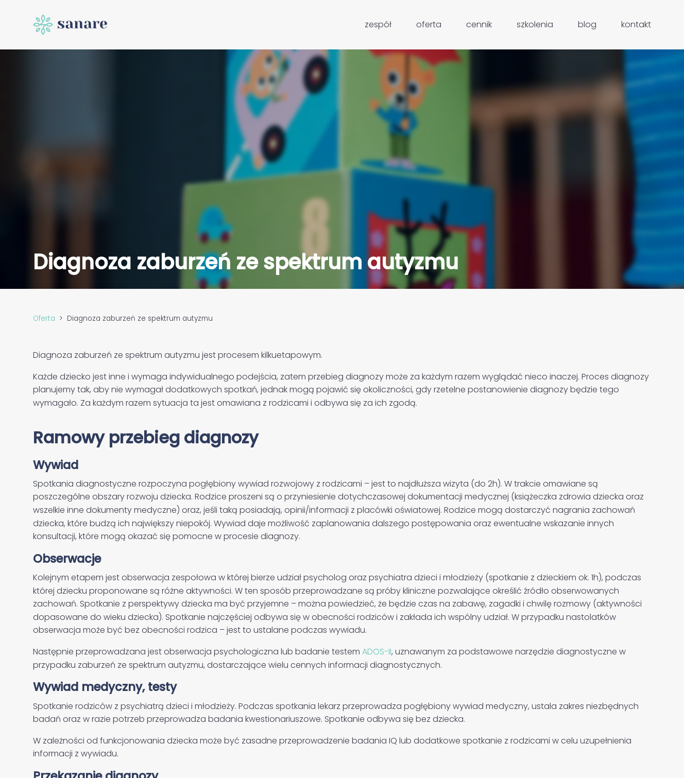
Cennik (479, 24)
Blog (587, 24)
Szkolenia (535, 24)
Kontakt (636, 24)
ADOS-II (376, 652)
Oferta (428, 24)
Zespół (378, 24)
